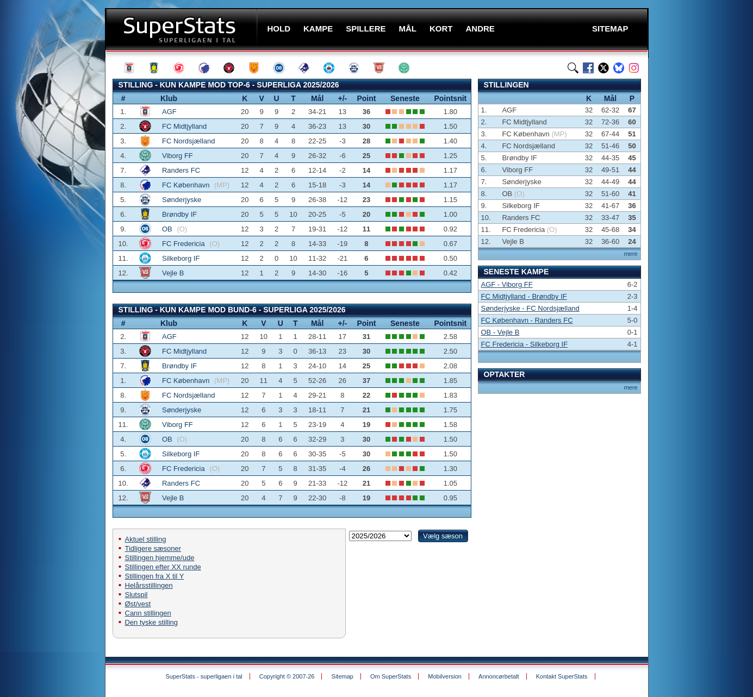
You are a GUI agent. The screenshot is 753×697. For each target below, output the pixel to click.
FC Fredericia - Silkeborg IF (524, 344)
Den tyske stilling (151, 622)
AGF (169, 112)
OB (168, 229)
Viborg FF (177, 156)
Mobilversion (445, 676)
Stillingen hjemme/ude (160, 558)
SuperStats (182, 29)
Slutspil (136, 595)
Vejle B (173, 273)
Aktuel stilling (145, 539)
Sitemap (342, 676)
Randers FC (181, 170)
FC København (186, 185)
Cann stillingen (148, 613)
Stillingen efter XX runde (163, 567)
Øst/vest (138, 604)
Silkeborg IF (181, 258)
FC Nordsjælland (188, 141)
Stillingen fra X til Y (154, 576)
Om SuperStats (390, 676)
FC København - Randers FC (527, 320)
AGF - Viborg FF (507, 284)
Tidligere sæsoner (153, 548)
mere (630, 253)
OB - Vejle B (500, 332)
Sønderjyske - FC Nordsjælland (530, 308)
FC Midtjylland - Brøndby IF (524, 296)
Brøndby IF (179, 214)
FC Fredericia (184, 244)
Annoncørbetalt (498, 676)
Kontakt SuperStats (562, 676)
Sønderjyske (181, 200)
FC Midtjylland (184, 126)
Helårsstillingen (149, 585)
